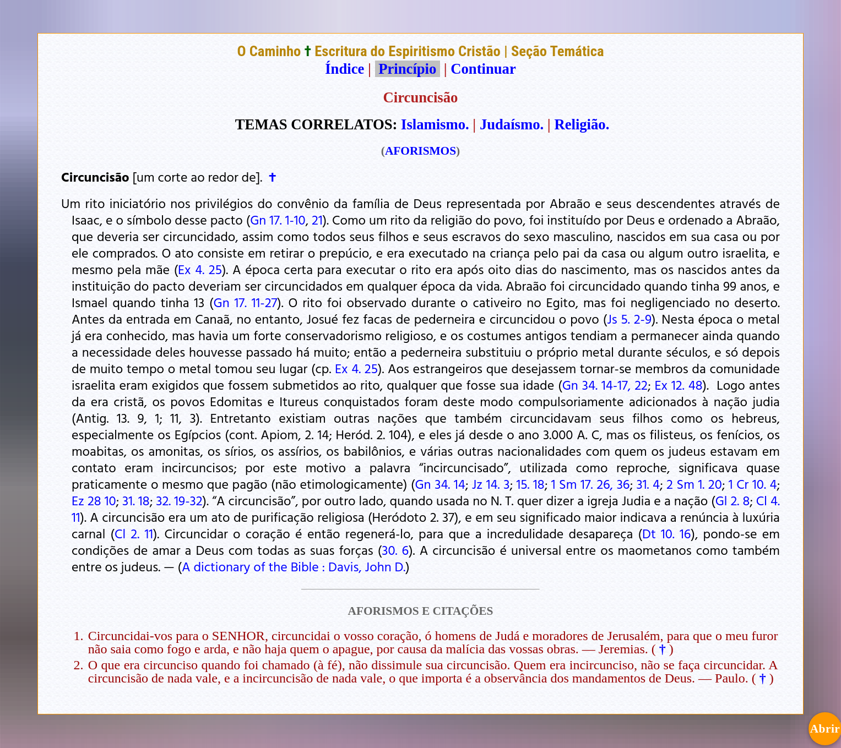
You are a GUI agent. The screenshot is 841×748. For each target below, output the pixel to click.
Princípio (407, 69)
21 (317, 220)
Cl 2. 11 (134, 533)
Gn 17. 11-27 (246, 302)
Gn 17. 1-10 (277, 220)
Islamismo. (435, 124)
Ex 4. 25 (200, 269)
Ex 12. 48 (678, 385)
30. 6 (395, 550)
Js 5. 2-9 (629, 319)
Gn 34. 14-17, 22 (605, 385)
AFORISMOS (420, 150)
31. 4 (648, 484)
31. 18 (136, 500)
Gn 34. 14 (440, 484)
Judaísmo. (512, 124)
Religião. (581, 124)
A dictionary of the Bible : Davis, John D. (293, 566)
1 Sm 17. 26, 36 (590, 484)
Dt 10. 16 (666, 533)
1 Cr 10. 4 (753, 484)
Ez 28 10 (94, 500)
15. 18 (530, 484)
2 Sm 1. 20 (694, 484)
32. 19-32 (179, 500)
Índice (344, 69)
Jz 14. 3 (491, 484)
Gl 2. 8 (732, 500)
